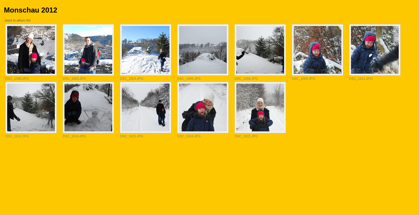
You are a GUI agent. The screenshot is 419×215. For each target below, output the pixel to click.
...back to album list (16, 20)
